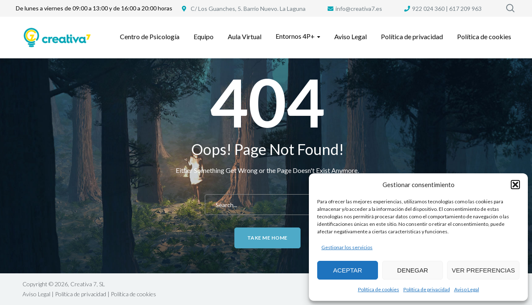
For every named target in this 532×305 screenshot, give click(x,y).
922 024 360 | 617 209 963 (447, 8)
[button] (515, 184)
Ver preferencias (483, 270)
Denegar (412, 270)
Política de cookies (378, 289)
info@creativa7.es (359, 8)
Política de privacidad (426, 289)
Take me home (267, 238)
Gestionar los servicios (347, 247)
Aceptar (347, 270)
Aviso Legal (466, 289)
